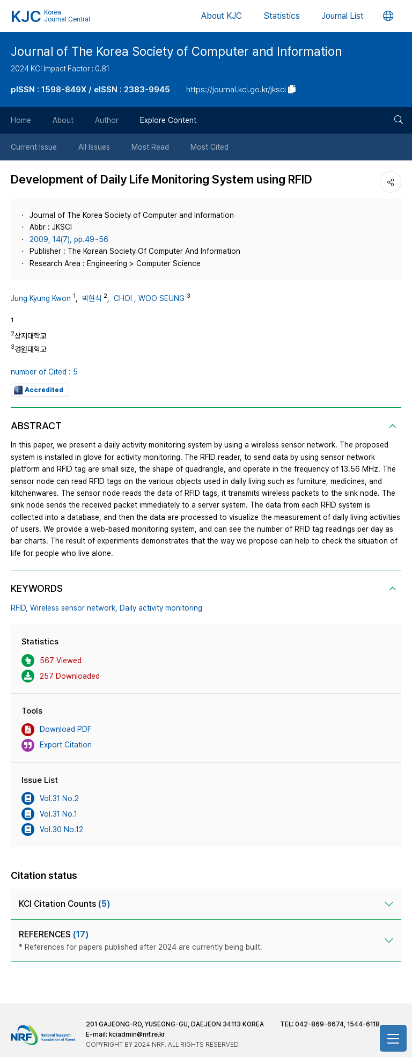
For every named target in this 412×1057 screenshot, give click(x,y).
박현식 (91, 298)
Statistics (281, 16)
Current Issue (34, 147)
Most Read (150, 147)
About (63, 120)
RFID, (19, 608)
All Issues (94, 147)
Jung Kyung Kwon (41, 298)
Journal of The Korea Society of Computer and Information (176, 51)
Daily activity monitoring (161, 608)
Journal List (342, 16)
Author (107, 120)
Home (21, 120)
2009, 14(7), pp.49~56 (69, 239)
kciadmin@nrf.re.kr (137, 1034)
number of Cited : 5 (44, 372)
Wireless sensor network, (73, 608)
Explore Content (168, 120)
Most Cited (209, 147)
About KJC (221, 16)
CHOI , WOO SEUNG (149, 298)
